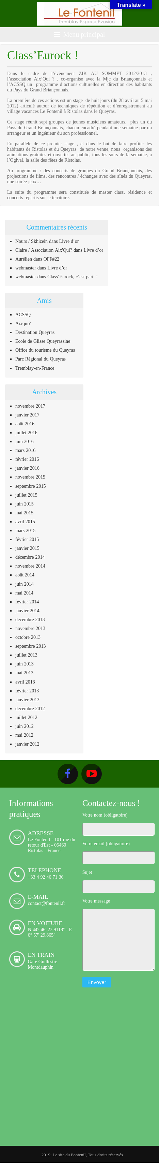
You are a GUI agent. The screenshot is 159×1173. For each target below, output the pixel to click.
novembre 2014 (30, 565)
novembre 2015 (30, 476)
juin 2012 (24, 726)
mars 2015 (25, 530)
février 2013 (27, 690)
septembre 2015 (30, 486)
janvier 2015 (27, 548)
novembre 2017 (30, 406)
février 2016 (27, 459)
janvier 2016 (27, 468)
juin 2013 (24, 663)
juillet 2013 (26, 655)
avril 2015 (25, 521)
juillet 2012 (26, 717)
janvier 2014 (27, 610)
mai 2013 (24, 672)
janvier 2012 (27, 744)
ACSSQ (23, 314)
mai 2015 (24, 512)
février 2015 (27, 539)
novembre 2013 (30, 628)
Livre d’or (69, 241)
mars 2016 (25, 450)
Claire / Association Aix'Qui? (43, 250)
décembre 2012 (30, 708)
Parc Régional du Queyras (40, 358)
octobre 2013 (28, 637)
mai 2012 (24, 735)
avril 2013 (25, 681)
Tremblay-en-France (34, 368)
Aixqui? (23, 323)
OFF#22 (52, 258)
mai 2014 (24, 592)
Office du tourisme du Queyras (45, 350)
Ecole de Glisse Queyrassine (42, 341)
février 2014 (27, 601)
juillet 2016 (26, 432)
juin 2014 (24, 584)
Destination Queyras (34, 332)
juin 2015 (24, 503)
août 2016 (24, 423)
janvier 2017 (27, 414)
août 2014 (24, 574)
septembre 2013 (30, 646)
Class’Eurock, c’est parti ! (72, 276)
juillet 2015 (26, 495)
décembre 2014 (30, 557)
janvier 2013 (27, 699)
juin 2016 (24, 441)
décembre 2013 (30, 619)
